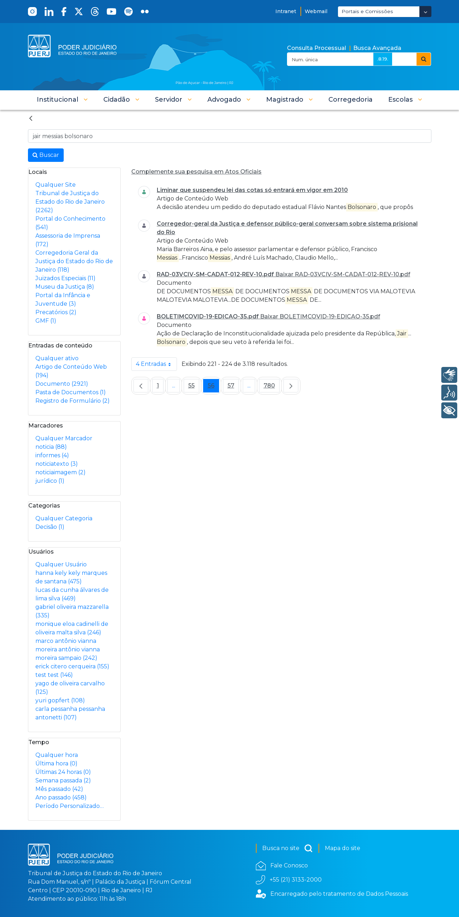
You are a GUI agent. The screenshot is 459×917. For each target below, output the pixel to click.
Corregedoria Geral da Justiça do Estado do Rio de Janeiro (74, 261)
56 (213, 387)
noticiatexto (56, 463)
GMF (45, 320)
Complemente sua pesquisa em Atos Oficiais (196, 171)
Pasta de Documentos (70, 392)
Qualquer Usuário (61, 564)
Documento (61, 383)
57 (233, 387)
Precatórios (55, 312)
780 (272, 387)
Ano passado (61, 797)
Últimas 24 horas (63, 772)
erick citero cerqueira (72, 666)
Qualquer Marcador (63, 438)
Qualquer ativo (57, 358)
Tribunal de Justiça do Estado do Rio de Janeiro (70, 202)
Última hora (56, 763)
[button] (62, 99)
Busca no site (287, 848)
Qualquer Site (55, 184)
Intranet (285, 11)
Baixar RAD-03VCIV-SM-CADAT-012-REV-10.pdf (342, 274)
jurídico (49, 480)
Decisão (49, 526)
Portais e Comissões (367, 11)
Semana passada (63, 780)
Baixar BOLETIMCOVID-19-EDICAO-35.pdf (320, 316)
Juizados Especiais (65, 278)
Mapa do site (342, 848)
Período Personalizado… (69, 806)
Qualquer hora (56, 755)
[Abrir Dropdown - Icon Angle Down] (425, 11)
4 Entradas (156, 364)
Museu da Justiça (64, 286)
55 (193, 387)
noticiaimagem (60, 472)
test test (54, 675)
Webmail (316, 11)
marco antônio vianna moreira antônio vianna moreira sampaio (67, 649)
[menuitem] (350, 99)
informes (52, 455)
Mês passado (59, 789)
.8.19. (382, 59)
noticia (51, 446)
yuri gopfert (60, 700)
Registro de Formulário (72, 400)
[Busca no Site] (229, 136)
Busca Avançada (377, 48)
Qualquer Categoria (63, 518)
